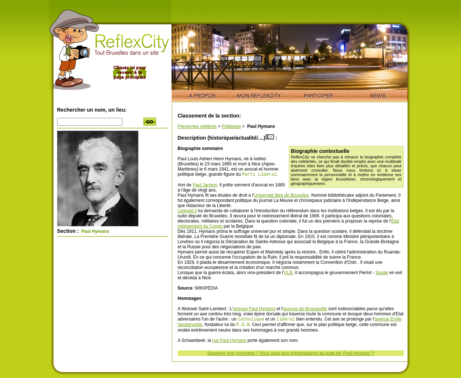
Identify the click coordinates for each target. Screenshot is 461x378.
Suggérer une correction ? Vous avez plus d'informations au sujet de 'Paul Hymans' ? (290, 355)
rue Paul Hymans (229, 342)
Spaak (381, 273)
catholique (251, 320)
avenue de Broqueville (305, 309)
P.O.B (243, 326)
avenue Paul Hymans (254, 309)
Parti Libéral (259, 175)
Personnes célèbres (197, 126)
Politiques (231, 126)
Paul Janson (205, 185)
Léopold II (187, 211)
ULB (288, 273)
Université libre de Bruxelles (281, 196)
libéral (286, 320)
